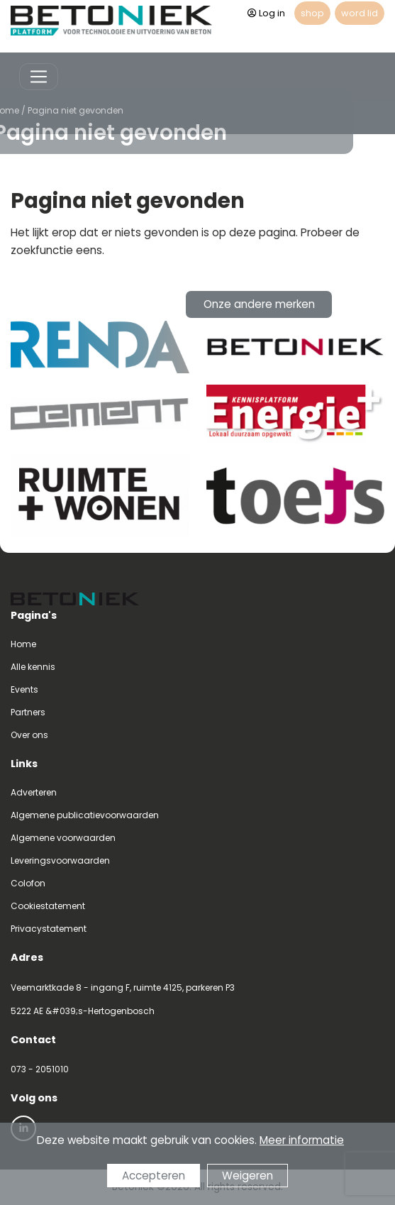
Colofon (28, 883)
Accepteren (153, 1176)
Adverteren (34, 792)
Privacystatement (49, 929)
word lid (359, 13)
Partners (28, 712)
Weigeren (247, 1176)
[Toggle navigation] (38, 77)
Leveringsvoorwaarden (60, 860)
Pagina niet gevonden (61, 110)
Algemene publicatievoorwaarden (85, 815)
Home (23, 644)
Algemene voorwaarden (63, 838)
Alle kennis (33, 667)
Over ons (29, 735)
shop (312, 13)
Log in (266, 13)
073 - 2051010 (40, 1069)
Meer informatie (302, 1140)
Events (24, 689)
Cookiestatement (48, 906)
